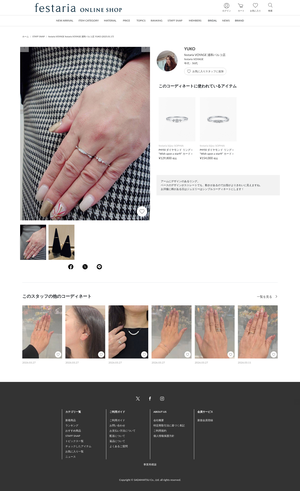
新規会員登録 (205, 420)
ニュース (70, 456)
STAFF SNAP (38, 36)
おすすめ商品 (73, 430)
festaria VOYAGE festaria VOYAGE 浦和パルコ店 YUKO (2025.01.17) (81, 36)
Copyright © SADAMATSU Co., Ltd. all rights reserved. (150, 479)
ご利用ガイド (117, 420)
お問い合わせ (117, 425)
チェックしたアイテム (78, 446)
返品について (117, 441)
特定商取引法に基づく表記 (169, 425)
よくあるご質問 (119, 446)
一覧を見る (265, 296)
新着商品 (70, 420)
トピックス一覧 (74, 441)
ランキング (71, 425)
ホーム (25, 36)
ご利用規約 (159, 430)
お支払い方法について (122, 430)
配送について (117, 435)
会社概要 (158, 420)
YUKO (189, 48)
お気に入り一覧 (74, 451)
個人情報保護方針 (163, 435)
